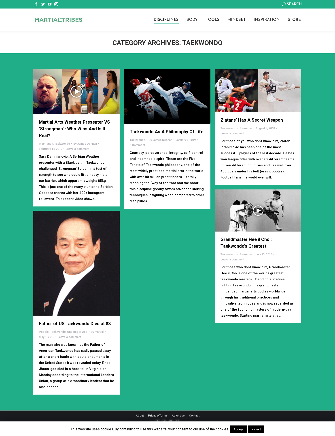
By (85, 143)
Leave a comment (77, 148)
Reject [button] (256, 429)
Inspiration (46, 143)
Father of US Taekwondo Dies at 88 (75, 323)
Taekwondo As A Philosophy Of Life (166, 131)
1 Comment (137, 145)
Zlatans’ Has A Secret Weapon (252, 120)
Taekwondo (62, 143)
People (44, 331)
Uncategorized (77, 331)
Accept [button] (238, 429)
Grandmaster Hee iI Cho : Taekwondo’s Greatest (246, 243)
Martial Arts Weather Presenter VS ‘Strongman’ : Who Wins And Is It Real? (74, 128)
